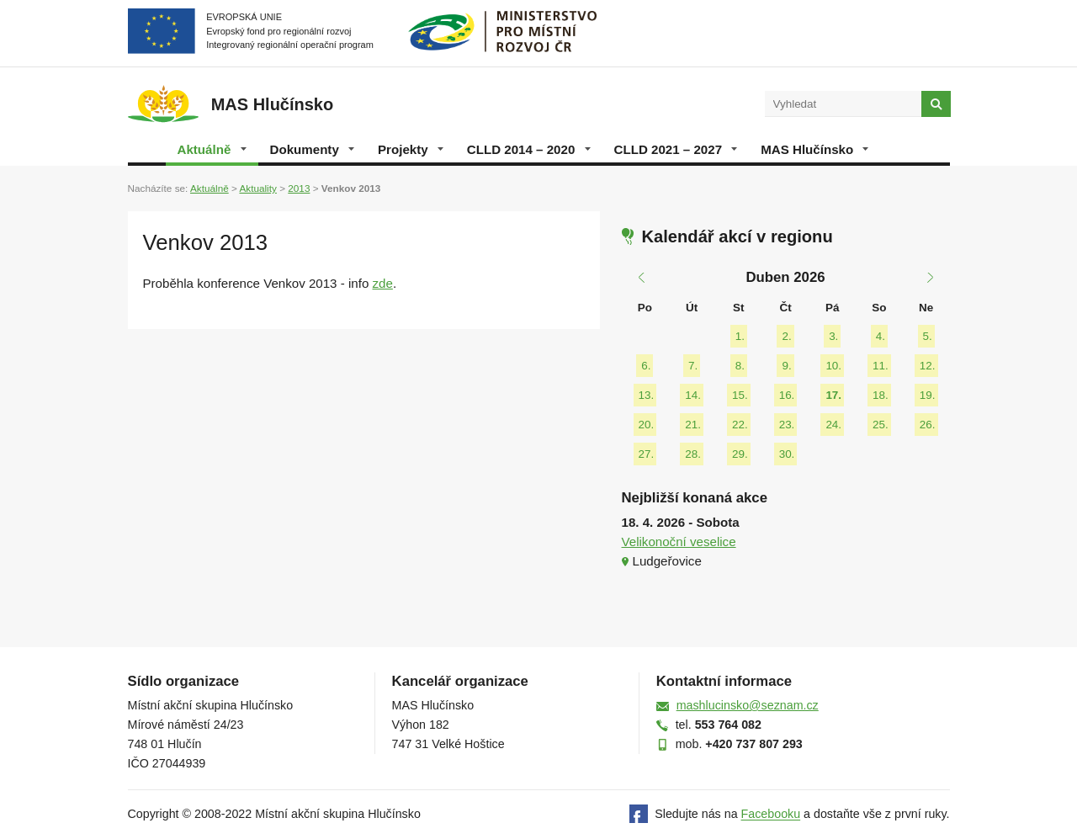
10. (833, 365)
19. (928, 395)
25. (881, 424)
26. (928, 424)
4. (880, 336)
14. (693, 395)
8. (740, 365)
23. (787, 424)
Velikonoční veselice (679, 541)
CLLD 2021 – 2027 (676, 149)
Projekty (410, 149)
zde (383, 283)
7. (693, 365)
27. (647, 454)
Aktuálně (212, 149)
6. (645, 365)
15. (740, 395)
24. (833, 424)
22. (740, 424)
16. (787, 395)
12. (928, 365)
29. (740, 454)
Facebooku (771, 814)
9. (786, 365)
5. (927, 336)
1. (740, 336)
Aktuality (257, 188)
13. (647, 395)
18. (881, 395)
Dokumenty (312, 149)
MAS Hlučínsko (814, 149)
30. (787, 454)
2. (786, 336)
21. (693, 424)
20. (647, 424)
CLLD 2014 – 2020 (529, 149)
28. (693, 454)
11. (881, 365)
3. (833, 336)
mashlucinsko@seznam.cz (747, 705)
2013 (299, 188)
